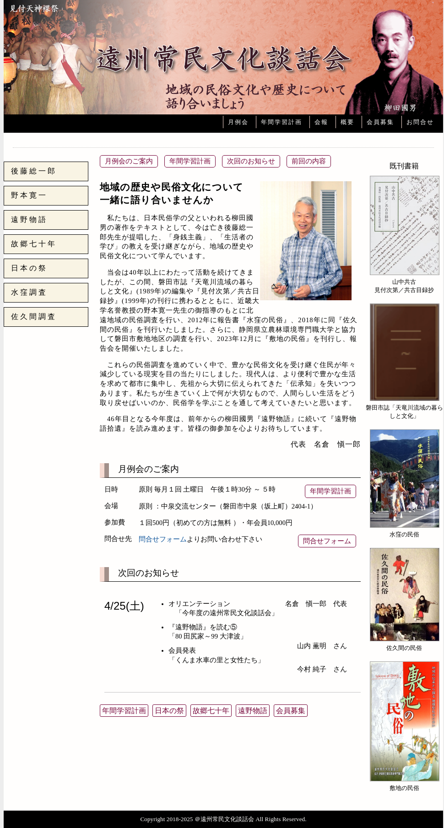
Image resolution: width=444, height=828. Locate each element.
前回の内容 (309, 161)
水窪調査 (29, 292)
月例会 (238, 122)
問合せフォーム (163, 539)
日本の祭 (29, 268)
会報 (321, 122)
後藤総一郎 (34, 171)
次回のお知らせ (251, 161)
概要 (347, 122)
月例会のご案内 (129, 161)
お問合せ (420, 122)
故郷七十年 (34, 244)
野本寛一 (29, 195)
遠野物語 (29, 219)
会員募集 (380, 122)
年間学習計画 (281, 122)
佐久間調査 (34, 316)
